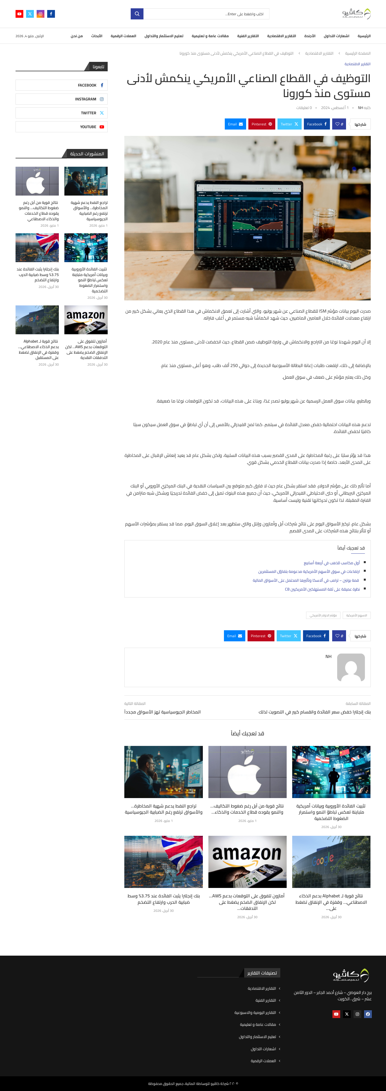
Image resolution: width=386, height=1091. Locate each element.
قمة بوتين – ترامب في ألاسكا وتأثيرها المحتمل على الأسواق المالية (306, 580)
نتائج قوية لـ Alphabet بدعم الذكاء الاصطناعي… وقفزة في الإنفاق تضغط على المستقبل (38, 349)
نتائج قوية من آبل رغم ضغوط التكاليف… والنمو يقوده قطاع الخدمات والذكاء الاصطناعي (39, 211)
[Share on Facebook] (317, 124)
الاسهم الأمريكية (356, 615)
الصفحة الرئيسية (358, 53)
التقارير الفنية (248, 35)
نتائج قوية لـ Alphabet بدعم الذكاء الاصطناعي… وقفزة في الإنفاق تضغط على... (331, 902)
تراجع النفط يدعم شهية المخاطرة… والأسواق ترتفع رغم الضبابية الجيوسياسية (164, 809)
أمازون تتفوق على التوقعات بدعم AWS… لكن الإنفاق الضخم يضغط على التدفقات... (247, 902)
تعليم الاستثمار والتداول (164, 35)
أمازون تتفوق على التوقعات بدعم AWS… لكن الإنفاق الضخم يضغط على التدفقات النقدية (86, 349)
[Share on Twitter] (289, 124)
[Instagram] (40, 14)
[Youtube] (19, 14)
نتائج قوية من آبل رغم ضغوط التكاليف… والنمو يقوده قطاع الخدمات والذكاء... (247, 809)
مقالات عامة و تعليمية (210, 35)
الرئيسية (364, 35)
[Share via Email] (235, 124)
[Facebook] (51, 14)
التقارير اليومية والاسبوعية (255, 1013)
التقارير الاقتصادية (281, 35)
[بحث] (200, 13)
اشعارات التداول (336, 35)
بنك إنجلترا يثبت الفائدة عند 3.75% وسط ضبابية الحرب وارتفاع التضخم (164, 899)
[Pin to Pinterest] (261, 124)
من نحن (77, 35)
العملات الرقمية (123, 35)
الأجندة (310, 35)
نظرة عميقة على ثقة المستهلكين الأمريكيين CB (322, 589)
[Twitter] (30, 14)
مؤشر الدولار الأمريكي (323, 615)
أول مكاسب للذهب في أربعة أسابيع (332, 562)
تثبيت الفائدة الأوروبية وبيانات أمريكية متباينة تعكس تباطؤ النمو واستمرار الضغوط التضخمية (331, 812)
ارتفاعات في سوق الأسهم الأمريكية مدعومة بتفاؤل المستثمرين (309, 571)
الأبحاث (96, 35)
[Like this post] (337, 124)
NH (360, 107)
